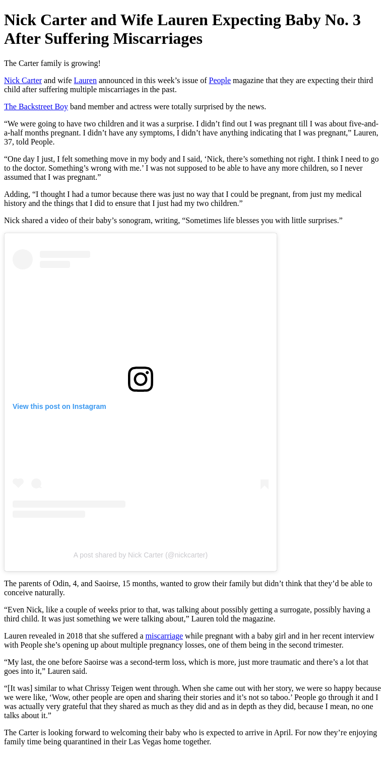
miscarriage (164, 636)
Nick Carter (23, 80)
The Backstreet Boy (36, 106)
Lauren (85, 80)
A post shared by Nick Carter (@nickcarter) (141, 555)
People (220, 80)
